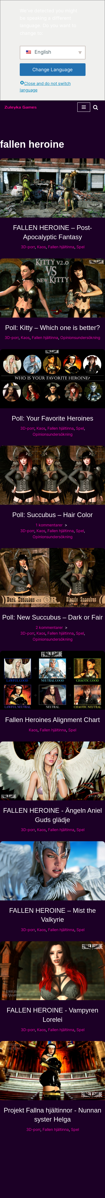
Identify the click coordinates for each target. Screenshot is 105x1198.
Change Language (52, 69)
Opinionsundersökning (80, 337)
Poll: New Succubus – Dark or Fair (52, 617)
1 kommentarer (49, 525)
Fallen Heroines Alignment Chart (52, 719)
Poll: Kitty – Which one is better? (52, 327)
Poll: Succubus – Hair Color (52, 514)
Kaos (41, 247)
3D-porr (28, 247)
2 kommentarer (49, 627)
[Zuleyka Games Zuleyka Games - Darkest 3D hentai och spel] (20, 107)
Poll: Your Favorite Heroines (52, 418)
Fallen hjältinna (61, 247)
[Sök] (95, 107)
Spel (80, 247)
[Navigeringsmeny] (83, 107)
